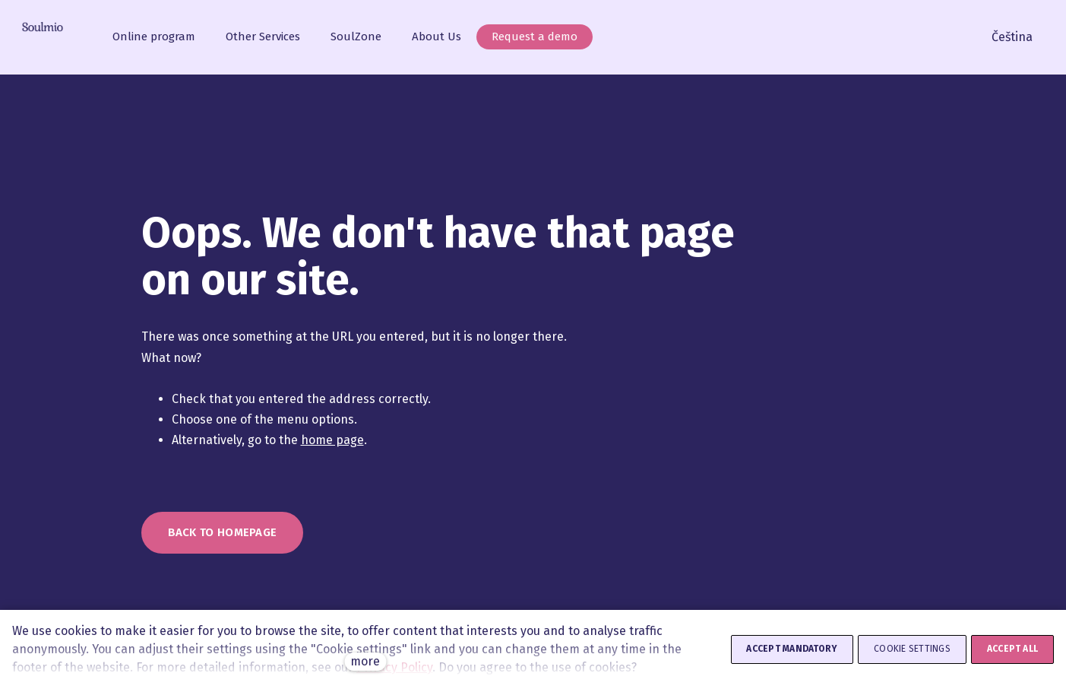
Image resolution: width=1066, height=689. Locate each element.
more (365, 661)
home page (332, 440)
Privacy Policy (394, 667)
